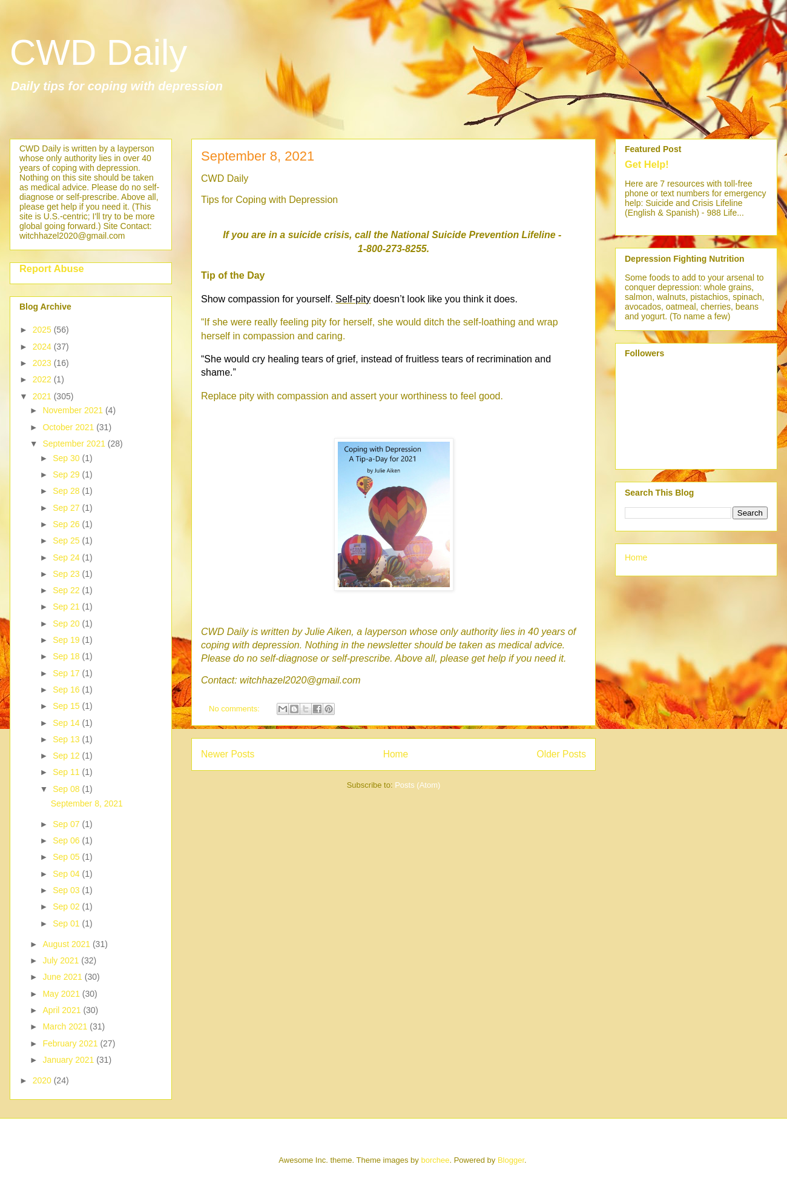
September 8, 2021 (257, 156)
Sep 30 (67, 458)
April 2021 (62, 1010)
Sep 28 (67, 491)
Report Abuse (51, 268)
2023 (43, 363)
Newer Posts (227, 754)
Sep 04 (67, 874)
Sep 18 (67, 656)
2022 (43, 379)
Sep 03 (67, 890)
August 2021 (67, 944)
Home (396, 754)
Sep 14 (67, 723)
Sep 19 (67, 640)
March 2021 (66, 1026)
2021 (43, 396)
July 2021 (61, 960)
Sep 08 (67, 789)
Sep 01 (67, 923)
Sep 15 (67, 706)
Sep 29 (67, 474)
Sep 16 (67, 689)
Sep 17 (67, 673)
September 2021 (74, 443)
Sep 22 (67, 590)
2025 (43, 329)
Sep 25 (67, 540)
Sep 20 (67, 623)
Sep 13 (67, 739)
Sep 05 (67, 857)
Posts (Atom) (417, 785)
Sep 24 (67, 557)
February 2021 (71, 1043)
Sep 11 (67, 772)
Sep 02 (67, 906)
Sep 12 (67, 755)
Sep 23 (67, 574)
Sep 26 (67, 524)
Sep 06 (67, 840)
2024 (43, 346)
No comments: (235, 708)
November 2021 (73, 410)
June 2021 (63, 977)
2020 (43, 1080)
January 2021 (69, 1060)
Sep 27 (67, 508)
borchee (435, 1160)
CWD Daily (98, 52)
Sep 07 (67, 824)
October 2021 (69, 427)
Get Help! (647, 164)
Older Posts (561, 754)
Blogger (511, 1160)
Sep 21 (67, 606)
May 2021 (62, 994)
